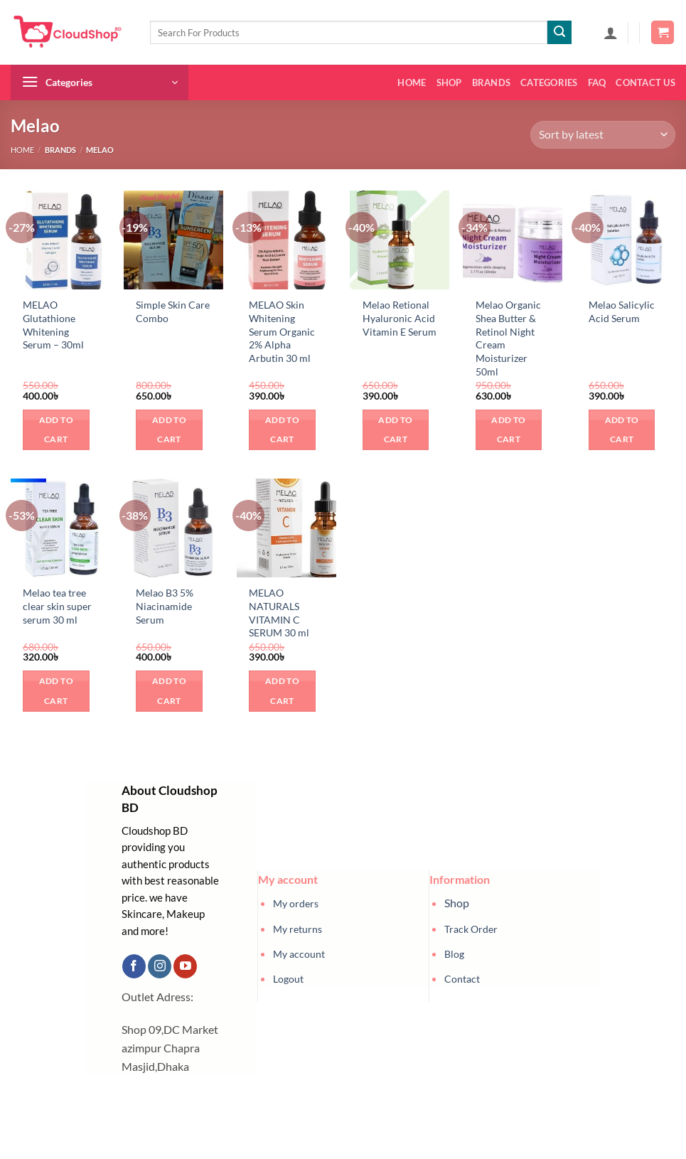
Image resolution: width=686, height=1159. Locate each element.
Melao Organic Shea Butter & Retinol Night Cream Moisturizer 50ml (508, 338)
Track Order (471, 929)
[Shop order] (602, 135)
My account (299, 954)
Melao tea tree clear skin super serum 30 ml (57, 606)
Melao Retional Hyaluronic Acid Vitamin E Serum (399, 318)
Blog (454, 954)
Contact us (645, 82)
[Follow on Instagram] (159, 966)
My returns (297, 929)
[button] (611, 32)
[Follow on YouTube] (185, 966)
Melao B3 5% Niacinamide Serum (164, 606)
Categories (549, 82)
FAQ (597, 82)
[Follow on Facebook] (134, 966)
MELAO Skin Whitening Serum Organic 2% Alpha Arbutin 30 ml (282, 331)
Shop (449, 82)
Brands (491, 82)
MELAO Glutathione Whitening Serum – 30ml (53, 325)
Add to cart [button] (56, 429)
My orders (295, 903)
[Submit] (559, 33)
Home (411, 82)
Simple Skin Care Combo (173, 311)
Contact (462, 979)
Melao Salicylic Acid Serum (622, 311)
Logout (288, 979)
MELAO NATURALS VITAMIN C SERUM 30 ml (279, 613)
